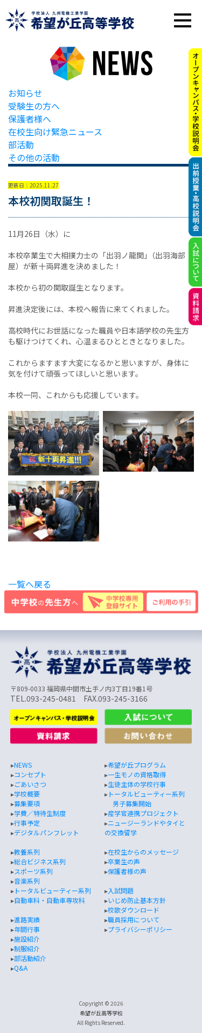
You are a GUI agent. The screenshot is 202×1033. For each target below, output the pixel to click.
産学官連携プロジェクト (143, 813)
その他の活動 (34, 157)
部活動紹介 (30, 958)
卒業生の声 (124, 861)
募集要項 (27, 803)
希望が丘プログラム (137, 764)
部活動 (21, 144)
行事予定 (27, 822)
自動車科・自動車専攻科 (49, 900)
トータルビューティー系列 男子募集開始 (145, 798)
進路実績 (27, 919)
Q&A (20, 967)
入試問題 (121, 890)
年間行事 (27, 929)
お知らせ (25, 92)
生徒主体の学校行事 (137, 784)
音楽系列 (27, 880)
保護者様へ (29, 118)
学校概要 (27, 793)
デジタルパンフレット (46, 832)
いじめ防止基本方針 (137, 900)
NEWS (23, 764)
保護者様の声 (127, 871)
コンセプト (30, 774)
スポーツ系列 (33, 871)
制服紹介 (27, 948)
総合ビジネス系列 (40, 861)
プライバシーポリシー (140, 929)
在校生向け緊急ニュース (55, 131)
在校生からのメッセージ (143, 851)
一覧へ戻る (29, 583)
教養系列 (27, 851)
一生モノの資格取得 (137, 774)
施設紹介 (27, 938)
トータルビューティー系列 (52, 890)
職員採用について (133, 919)
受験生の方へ (34, 105)
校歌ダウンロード (133, 909)
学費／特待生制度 (40, 813)
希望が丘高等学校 (101, 1013)
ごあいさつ (30, 784)
